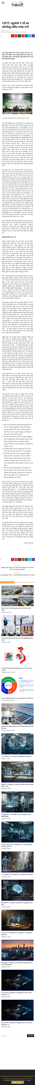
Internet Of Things (25, 1080)
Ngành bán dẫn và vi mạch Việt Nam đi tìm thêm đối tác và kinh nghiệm (17, 567)
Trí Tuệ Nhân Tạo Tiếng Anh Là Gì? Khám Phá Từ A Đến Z (17, 874)
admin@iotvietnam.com (11, 1080)
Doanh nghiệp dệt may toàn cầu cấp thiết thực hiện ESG (17, 698)
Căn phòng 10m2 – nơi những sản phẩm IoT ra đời (17, 574)
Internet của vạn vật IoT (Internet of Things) (14, 32)
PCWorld (30, 543)
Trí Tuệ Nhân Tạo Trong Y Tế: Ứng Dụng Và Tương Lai (16, 756)
